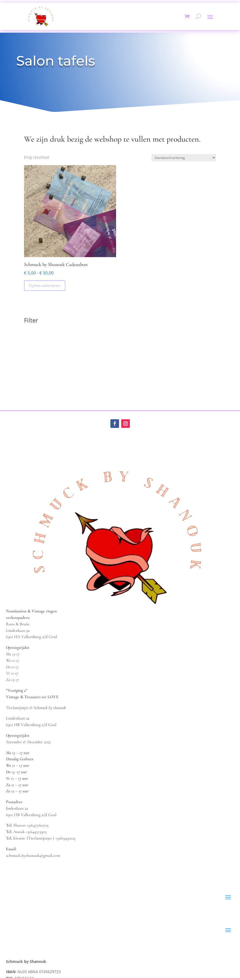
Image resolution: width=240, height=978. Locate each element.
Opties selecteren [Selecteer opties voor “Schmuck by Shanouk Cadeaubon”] (45, 285)
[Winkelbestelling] (183, 157)
